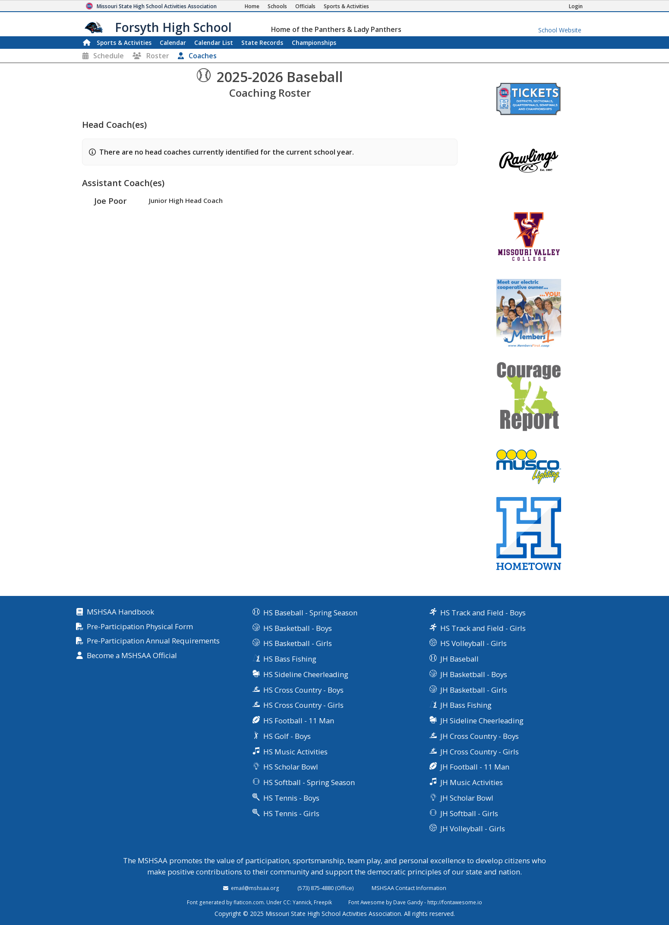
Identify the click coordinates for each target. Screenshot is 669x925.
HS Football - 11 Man (298, 720)
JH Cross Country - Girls (479, 752)
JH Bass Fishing (466, 705)
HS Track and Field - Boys (483, 613)
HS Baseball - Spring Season (310, 613)
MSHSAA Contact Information (409, 888)
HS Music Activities (295, 752)
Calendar (173, 42)
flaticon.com (249, 902)
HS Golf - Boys (287, 736)
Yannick (302, 902)
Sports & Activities (124, 42)
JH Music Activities (471, 782)
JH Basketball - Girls (473, 690)
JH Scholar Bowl (466, 798)
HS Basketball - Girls (297, 643)
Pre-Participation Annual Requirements (153, 641)
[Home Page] (252, 6)
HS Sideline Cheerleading (305, 674)
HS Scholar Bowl (290, 767)
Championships (314, 42)
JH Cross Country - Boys (479, 736)
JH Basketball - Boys (473, 674)
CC (286, 902)
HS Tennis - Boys (291, 798)
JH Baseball (459, 659)
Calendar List (213, 42)
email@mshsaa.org (255, 887)
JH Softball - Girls (469, 813)
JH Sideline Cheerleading (482, 720)
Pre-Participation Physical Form (140, 627)
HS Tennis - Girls (291, 813)
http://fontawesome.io (454, 902)
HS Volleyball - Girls (473, 643)
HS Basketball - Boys (297, 628)
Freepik (323, 902)
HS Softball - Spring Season (309, 782)
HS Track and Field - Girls (483, 628)
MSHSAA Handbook (120, 612)
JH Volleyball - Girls (472, 828)
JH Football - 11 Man (474, 767)
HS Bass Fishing (289, 659)
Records (262, 42)
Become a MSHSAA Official (132, 656)
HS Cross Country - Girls (303, 705)
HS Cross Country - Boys (303, 690)
